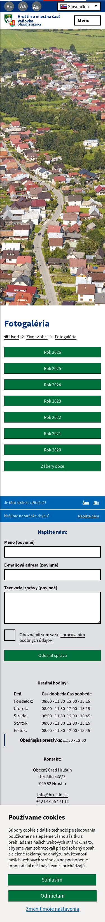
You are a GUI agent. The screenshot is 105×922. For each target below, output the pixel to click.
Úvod (11, 336)
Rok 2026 (52, 352)
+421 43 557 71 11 (52, 801)
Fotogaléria (65, 336)
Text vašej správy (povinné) (30, 587)
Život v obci (37, 336)
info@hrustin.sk (52, 794)
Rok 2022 (52, 417)
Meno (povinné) (19, 542)
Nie (97, 502)
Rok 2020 (52, 450)
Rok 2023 (52, 401)
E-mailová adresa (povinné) (31, 565)
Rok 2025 (52, 368)
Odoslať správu (52, 655)
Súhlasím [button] (52, 879)
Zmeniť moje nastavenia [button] (52, 909)
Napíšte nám (88, 516)
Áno (87, 502)
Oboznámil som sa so (52, 637)
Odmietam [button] (53, 895)
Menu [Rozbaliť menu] (87, 20)
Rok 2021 (52, 433)
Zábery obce (52, 466)
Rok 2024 (52, 384)
